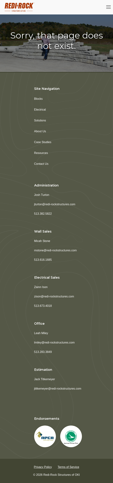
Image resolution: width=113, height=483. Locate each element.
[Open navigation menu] (108, 7)
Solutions (40, 120)
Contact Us (41, 163)
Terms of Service (68, 467)
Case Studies (42, 142)
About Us (40, 131)
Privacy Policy (43, 467)
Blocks (38, 98)
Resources (41, 152)
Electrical (40, 109)
